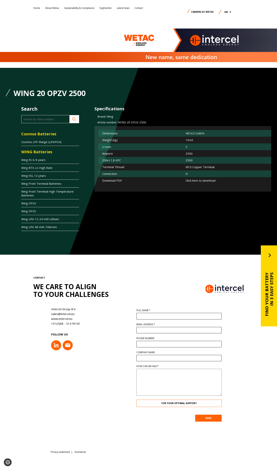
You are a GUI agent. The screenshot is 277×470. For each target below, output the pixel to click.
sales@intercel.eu (61, 314)
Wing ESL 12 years (33, 176)
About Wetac (52, 8)
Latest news (123, 8)
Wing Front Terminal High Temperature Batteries (47, 193)
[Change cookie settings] (8, 462)
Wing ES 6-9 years (33, 160)
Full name (145, 310)
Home (36, 8)
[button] (228, 12)
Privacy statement (60, 452)
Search (74, 119)
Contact (138, 8)
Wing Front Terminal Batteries (41, 183)
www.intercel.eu (59, 319)
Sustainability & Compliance (79, 8)
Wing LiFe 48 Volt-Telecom (39, 227)
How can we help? (149, 366)
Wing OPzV (28, 203)
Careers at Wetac (202, 11)
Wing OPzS (28, 211)
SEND (210, 418)
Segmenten (106, 8)
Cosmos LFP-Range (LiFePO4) (41, 142)
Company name (147, 352)
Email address (147, 324)
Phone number (147, 338)
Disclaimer (80, 452)
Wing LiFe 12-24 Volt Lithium (40, 219)
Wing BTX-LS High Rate (36, 168)
